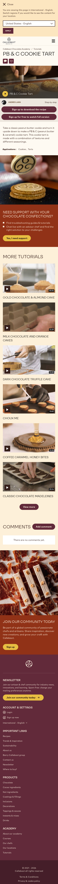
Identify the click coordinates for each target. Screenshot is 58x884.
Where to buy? (10, 769)
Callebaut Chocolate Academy (16, 49)
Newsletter (8, 764)
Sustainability (9, 745)
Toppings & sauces (12, 811)
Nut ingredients (10, 792)
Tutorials (37, 49)
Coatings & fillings (12, 796)
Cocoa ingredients (12, 787)
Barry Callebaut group (14, 755)
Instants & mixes (11, 815)
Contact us (8, 760)
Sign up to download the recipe (29, 109)
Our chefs (7, 843)
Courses (7, 838)
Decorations (9, 806)
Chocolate (8, 782)
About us (7, 750)
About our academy (12, 833)
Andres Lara (14, 102)
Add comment (44, 526)
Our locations (9, 848)
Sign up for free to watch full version (29, 116)
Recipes (6, 736)
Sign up (10, 647)
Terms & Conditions (29, 877)
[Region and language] (29, 23)
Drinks (6, 820)
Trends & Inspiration (12, 741)
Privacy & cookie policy (29, 881)
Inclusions (7, 801)
